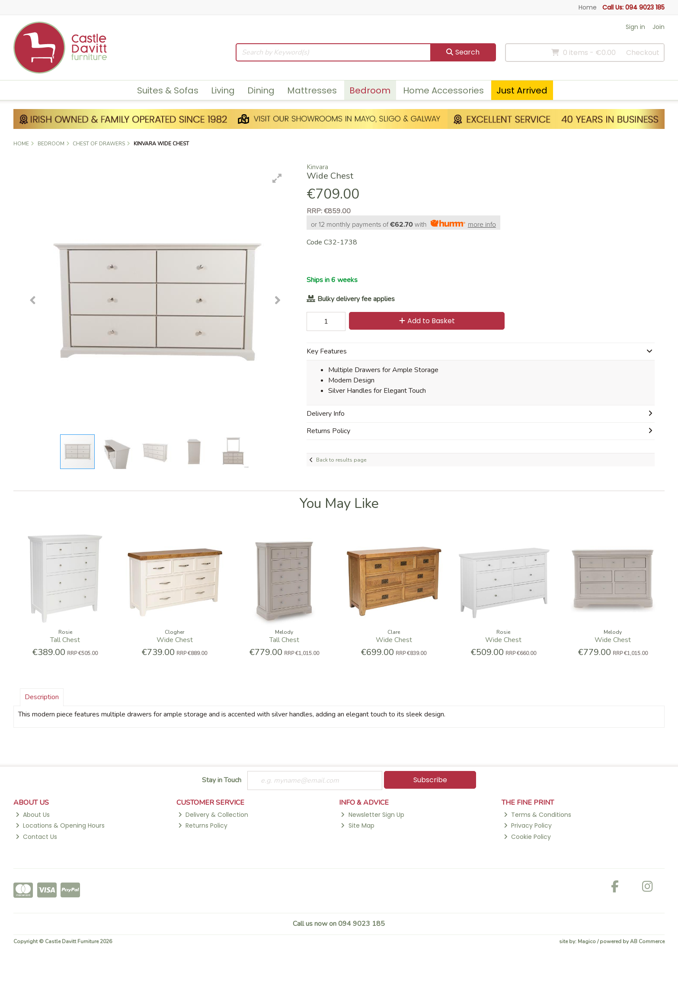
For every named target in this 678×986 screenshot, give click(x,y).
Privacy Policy (528, 825)
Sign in (635, 26)
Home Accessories (443, 90)
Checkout (642, 53)
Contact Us (36, 836)
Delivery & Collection (213, 814)
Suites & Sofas (167, 90)
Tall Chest (65, 640)
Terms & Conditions (537, 814)
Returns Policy (202, 825)
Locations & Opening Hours (60, 825)
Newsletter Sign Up (372, 814)
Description (42, 697)
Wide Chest (175, 640)
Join (658, 26)
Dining (261, 90)
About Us (33, 814)
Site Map (357, 825)
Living (223, 90)
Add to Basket (427, 321)
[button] (277, 178)
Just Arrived (521, 90)
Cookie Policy (527, 836)
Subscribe (430, 780)
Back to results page (341, 459)
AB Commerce (647, 941)
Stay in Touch (221, 780)
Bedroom (369, 90)
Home (588, 7)
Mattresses (312, 90)
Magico (587, 941)
